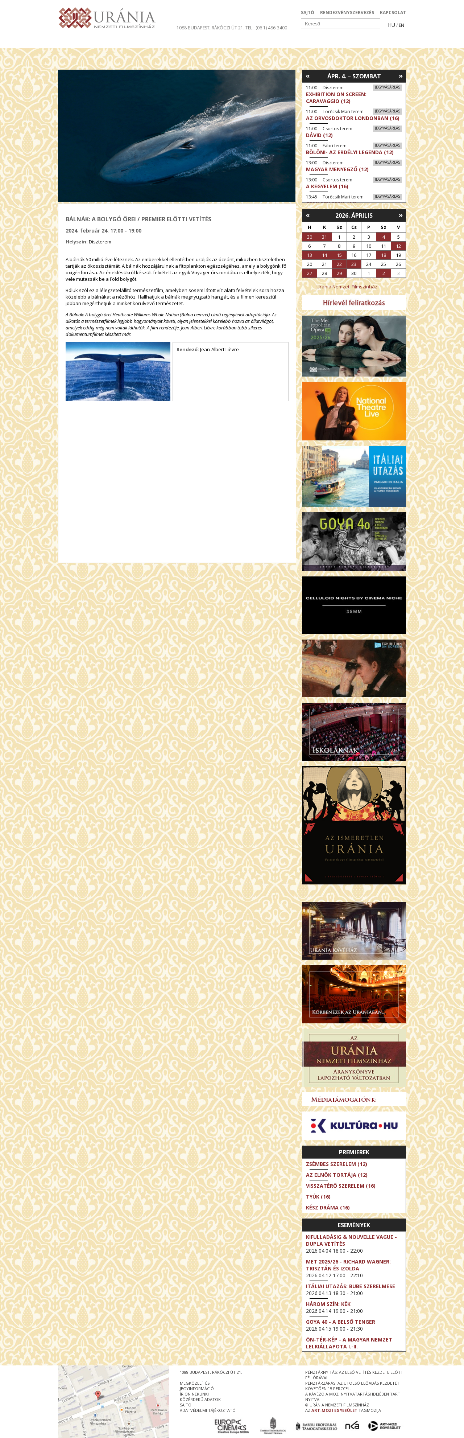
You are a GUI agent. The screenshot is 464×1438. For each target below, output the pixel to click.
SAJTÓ (307, 12)
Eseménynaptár (308, 41)
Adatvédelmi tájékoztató (208, 1410)
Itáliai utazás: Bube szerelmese (350, 1286)
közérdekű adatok (200, 1399)
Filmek (75, 41)
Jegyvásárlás (387, 87)
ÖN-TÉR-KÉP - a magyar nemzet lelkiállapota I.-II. (349, 1343)
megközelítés (195, 1383)
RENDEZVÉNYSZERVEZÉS (347, 12)
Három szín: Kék (328, 1304)
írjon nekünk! (194, 1394)
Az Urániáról (185, 41)
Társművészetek (124, 41)
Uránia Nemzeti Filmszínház (346, 286)
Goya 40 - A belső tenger (340, 1321)
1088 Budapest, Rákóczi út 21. (210, 28)
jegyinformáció (197, 1388)
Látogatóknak (245, 41)
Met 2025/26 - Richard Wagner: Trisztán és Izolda (348, 1265)
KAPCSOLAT (393, 12)
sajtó (185, 1405)
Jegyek (356, 41)
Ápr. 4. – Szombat (354, 76)
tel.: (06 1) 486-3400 (266, 28)
